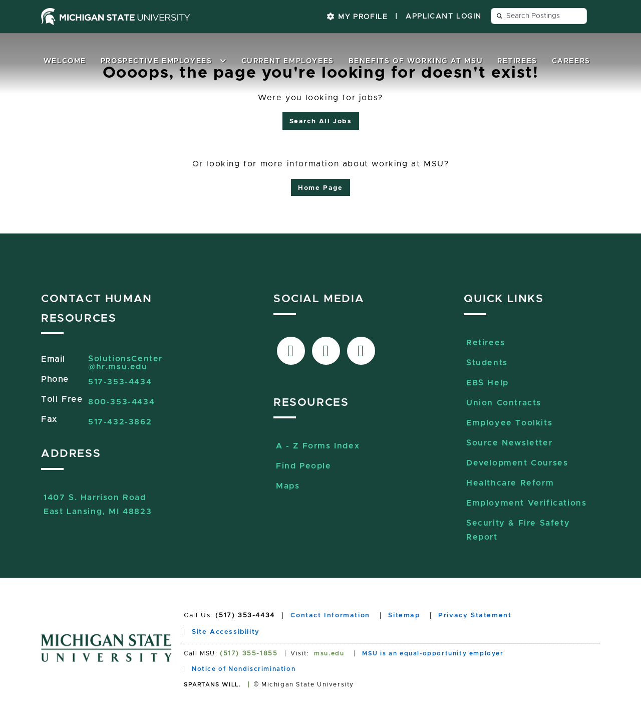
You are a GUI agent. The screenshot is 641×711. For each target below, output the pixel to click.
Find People (304, 466)
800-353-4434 (121, 402)
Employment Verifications (526, 503)
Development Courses (517, 463)
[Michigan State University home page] (115, 16)
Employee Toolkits (509, 423)
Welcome (65, 61)
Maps (287, 486)
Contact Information (330, 615)
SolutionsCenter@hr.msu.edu (125, 363)
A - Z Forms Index (318, 446)
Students (487, 363)
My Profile (357, 17)
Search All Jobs (320, 121)
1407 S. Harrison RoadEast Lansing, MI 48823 (98, 499)
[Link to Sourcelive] (361, 350)
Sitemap (404, 615)
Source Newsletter (509, 443)
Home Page (320, 188)
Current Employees (287, 61)
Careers (571, 61)
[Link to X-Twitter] (326, 350)
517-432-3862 (120, 422)
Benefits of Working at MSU (416, 61)
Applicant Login (444, 16)
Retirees (517, 61)
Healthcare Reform (510, 483)
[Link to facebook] (290, 350)
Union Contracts (503, 403)
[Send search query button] (499, 16)
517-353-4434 (120, 382)
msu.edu (329, 653)
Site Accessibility (226, 632)
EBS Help (487, 383)
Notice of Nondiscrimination (243, 669)
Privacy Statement (474, 615)
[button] (223, 61)
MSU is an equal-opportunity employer (433, 653)
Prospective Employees (156, 61)
